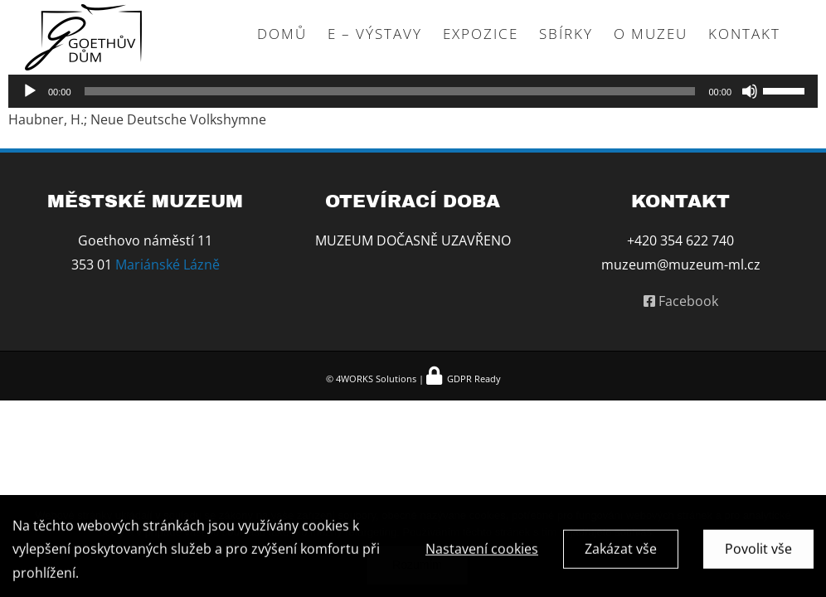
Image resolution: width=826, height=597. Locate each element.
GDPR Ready (473, 378)
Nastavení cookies (481, 551)
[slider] (390, 91)
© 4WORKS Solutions (371, 378)
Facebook (681, 301)
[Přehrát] (30, 91)
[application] (413, 91)
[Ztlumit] (749, 91)
